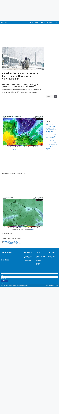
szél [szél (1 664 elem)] (55, 143)
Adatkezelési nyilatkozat (50, 285)
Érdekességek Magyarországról (13, 241)
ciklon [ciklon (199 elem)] (53, 124)
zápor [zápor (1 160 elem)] (48, 149)
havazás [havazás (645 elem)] (48, 131)
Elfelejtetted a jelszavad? (5, 282)
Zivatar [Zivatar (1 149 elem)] (51, 147)
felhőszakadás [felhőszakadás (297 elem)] (49, 129)
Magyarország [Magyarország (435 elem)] (49, 139)
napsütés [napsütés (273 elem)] (48, 142)
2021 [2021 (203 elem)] (50, 124)
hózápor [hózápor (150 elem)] (47, 134)
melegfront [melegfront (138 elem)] (47, 140)
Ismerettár (42, 23)
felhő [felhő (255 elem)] (51, 128)
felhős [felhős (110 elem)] (53, 128)
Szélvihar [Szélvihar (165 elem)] (47, 144)
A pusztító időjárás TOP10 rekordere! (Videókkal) (12, 243)
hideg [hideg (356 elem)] (52, 131)
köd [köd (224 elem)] (52, 137)
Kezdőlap (31, 22)
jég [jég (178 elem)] (55, 136)
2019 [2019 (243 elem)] (47, 124)
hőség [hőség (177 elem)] (53, 134)
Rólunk (56, 22)
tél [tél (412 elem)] (53, 144)
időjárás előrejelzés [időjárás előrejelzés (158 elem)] (49, 136)
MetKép (4, 22)
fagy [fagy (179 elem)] (46, 128)
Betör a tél (7, 242)
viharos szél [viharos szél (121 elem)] (47, 146)
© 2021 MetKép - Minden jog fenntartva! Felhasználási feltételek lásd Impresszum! (14, 285)
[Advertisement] (10, 10)
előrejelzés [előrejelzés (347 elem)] (51, 126)
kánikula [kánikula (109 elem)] (50, 137)
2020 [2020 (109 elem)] (48, 124)
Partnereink (56, 285)
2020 (4, 242)
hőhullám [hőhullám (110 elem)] (50, 134)
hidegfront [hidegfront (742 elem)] (49, 133)
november (16, 242)
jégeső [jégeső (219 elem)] (47, 137)
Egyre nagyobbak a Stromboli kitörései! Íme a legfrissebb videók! (15, 244)
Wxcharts (32, 229)
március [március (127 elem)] (55, 140)
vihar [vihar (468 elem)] (55, 144)
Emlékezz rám (3, 278)
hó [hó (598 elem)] (53, 133)
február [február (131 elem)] (49, 128)
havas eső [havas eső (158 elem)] (54, 129)
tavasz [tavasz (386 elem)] (50, 144)
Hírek (36, 23)
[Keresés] (55, 96)
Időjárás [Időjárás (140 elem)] (55, 134)
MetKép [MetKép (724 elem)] (52, 140)
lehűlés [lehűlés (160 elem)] (54, 137)
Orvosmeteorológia (49, 22)
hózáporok (12, 242)
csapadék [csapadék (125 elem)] (47, 126)
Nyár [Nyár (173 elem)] (51, 142)
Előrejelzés (5, 241)
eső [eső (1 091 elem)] (55, 126)
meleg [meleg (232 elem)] (54, 139)
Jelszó (2, 275)
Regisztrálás (12, 283)
